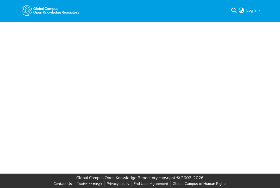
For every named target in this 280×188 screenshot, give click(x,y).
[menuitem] (241, 10)
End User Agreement (151, 183)
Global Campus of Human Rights (200, 183)
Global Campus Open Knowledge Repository (117, 178)
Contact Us (62, 183)
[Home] (50, 10)
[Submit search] (234, 10)
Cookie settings (89, 183)
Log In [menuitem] (251, 10)
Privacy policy (118, 183)
